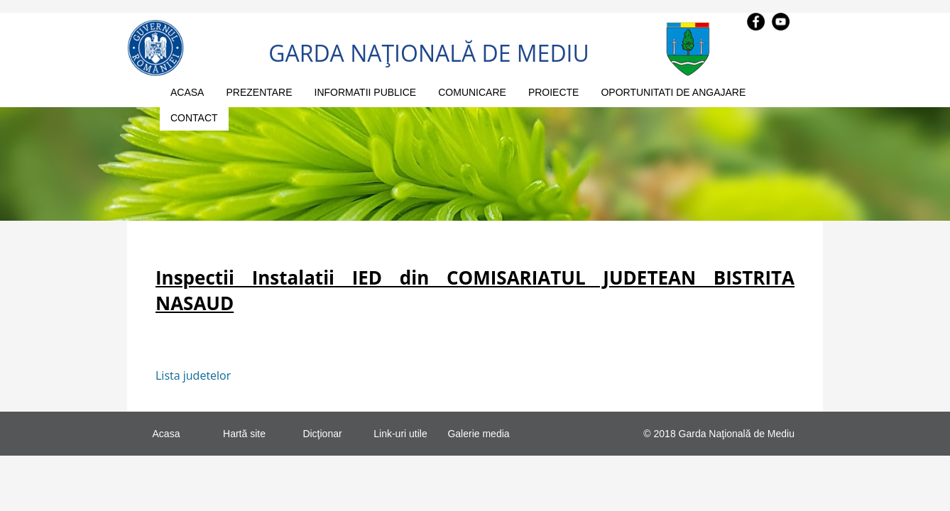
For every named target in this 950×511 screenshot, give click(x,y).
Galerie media (478, 433)
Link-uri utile (400, 433)
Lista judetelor (193, 375)
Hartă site (244, 433)
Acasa (166, 433)
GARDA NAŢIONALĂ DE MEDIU (428, 53)
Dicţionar (322, 433)
